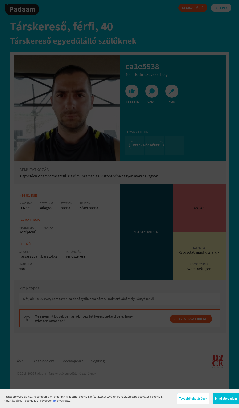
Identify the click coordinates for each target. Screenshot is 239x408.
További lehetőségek (193, 398)
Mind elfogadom (226, 398)
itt (54, 401)
